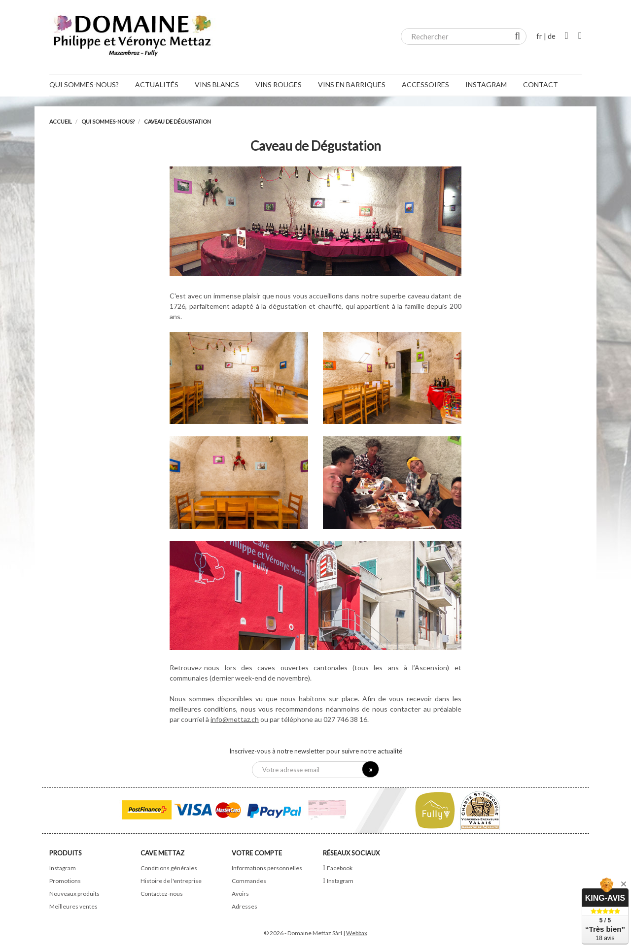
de (552, 36)
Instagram (62, 868)
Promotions (65, 880)
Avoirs (240, 893)
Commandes (249, 880)
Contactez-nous (161, 893)
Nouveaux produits (74, 893)
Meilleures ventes (73, 906)
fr (539, 36)
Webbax (356, 933)
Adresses (244, 906)
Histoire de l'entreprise (171, 880)
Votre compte (257, 853)
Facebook (339, 868)
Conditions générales (168, 868)
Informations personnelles (267, 868)
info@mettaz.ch (234, 719)
